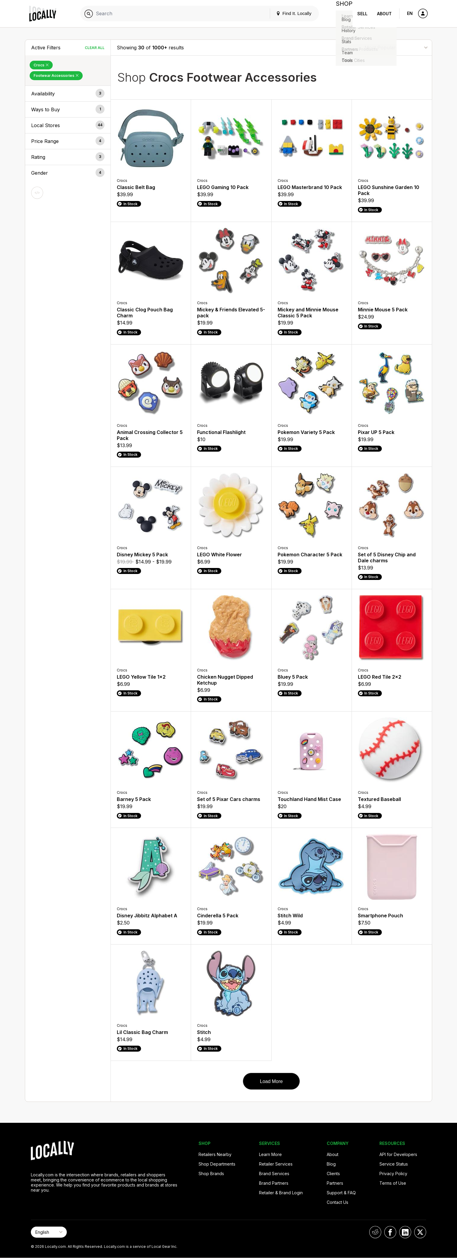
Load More (271, 1081)
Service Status (393, 1163)
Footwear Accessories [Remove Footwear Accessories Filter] (56, 75)
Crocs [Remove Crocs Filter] (41, 65)
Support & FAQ (341, 1192)
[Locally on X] (420, 1232)
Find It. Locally (289, 13)
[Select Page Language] (49, 1232)
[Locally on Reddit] (375, 1232)
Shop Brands (211, 1173)
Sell (362, 13)
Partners (335, 1183)
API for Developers (398, 1154)
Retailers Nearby (215, 1154)
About (384, 13)
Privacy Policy (393, 1173)
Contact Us (337, 1202)
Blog (331, 1163)
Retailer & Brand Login (281, 1192)
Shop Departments (217, 1163)
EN (410, 13)
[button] (68, 93)
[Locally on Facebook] (390, 1232)
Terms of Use (392, 1183)
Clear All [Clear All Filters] (95, 47)
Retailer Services (276, 1163)
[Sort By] (396, 47)
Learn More (270, 1154)
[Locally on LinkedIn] (405, 1232)
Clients (333, 1173)
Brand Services (274, 1173)
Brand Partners (273, 1183)
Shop (342, 13)
